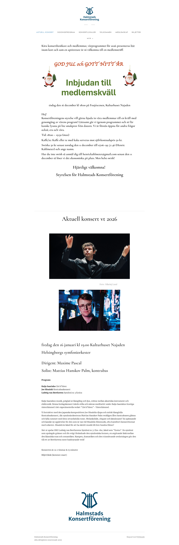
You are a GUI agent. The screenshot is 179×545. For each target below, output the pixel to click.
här (133, 46)
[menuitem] (44, 32)
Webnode (141, 537)
